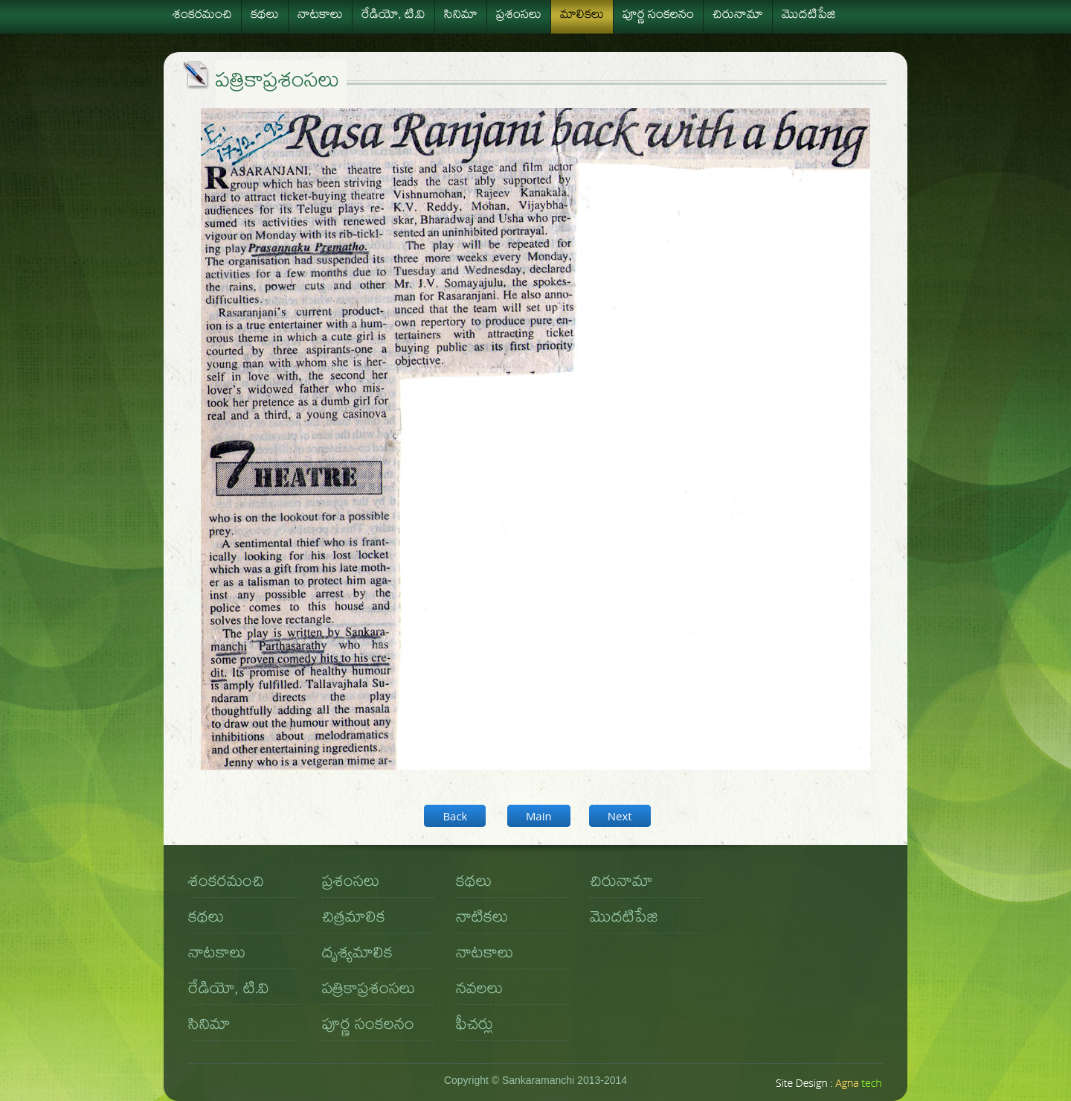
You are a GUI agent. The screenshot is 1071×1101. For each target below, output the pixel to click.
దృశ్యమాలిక (357, 955)
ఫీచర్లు (474, 1026)
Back (455, 815)
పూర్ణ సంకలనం (658, 16)
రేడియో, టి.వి (393, 16)
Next (620, 815)
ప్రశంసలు (518, 16)
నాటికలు (482, 919)
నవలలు (479, 990)
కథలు (265, 16)
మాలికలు (582, 16)
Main (539, 815)
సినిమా (460, 16)
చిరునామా (738, 16)
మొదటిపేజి (809, 16)
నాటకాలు (320, 16)
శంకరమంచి (202, 16)
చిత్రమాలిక (353, 919)
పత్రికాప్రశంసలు (368, 990)
